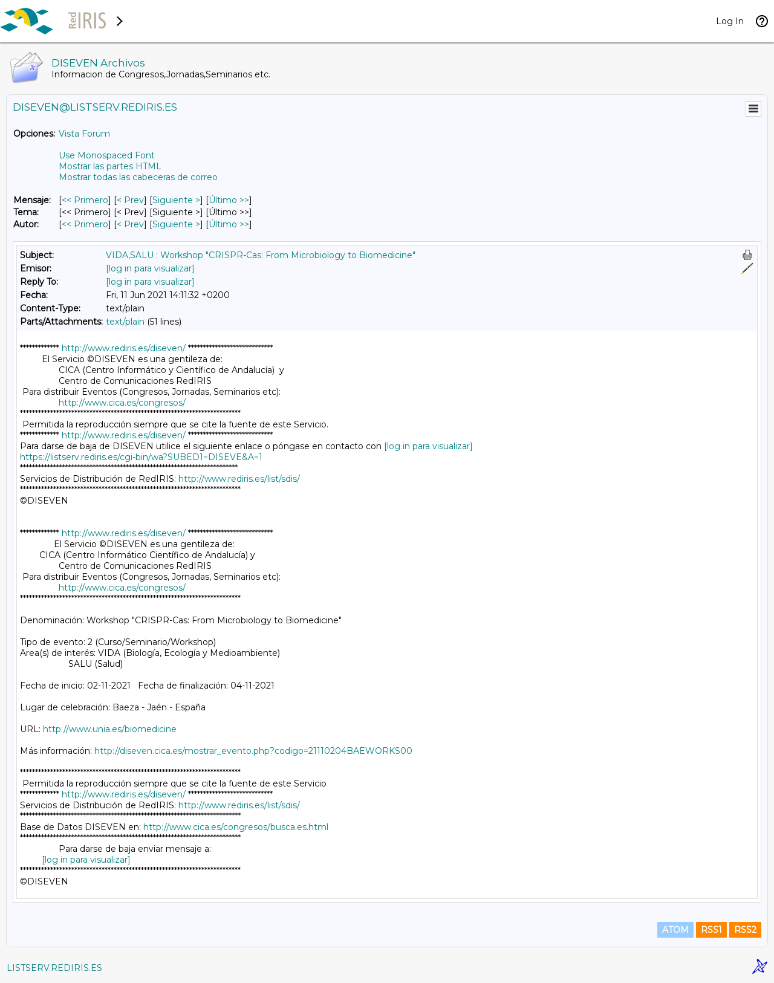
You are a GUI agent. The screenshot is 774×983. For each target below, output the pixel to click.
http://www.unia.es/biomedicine (110, 729)
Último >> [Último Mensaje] (229, 200)
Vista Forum (84, 133)
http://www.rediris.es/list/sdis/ (239, 478)
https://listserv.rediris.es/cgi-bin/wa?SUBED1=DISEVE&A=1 (141, 457)
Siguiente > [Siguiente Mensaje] (176, 200)
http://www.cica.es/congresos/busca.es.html (235, 827)
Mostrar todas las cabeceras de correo (138, 177)
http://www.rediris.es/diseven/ (124, 348)
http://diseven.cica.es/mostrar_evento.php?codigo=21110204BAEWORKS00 (253, 750)
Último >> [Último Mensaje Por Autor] (229, 224)
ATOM (675, 929)
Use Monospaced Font (107, 155)
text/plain (125, 321)
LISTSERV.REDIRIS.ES (54, 967)
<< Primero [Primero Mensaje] (85, 200)
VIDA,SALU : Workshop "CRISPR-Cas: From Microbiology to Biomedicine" (260, 255)
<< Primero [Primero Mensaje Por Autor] (85, 224)
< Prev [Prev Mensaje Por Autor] (130, 224)
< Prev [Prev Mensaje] (130, 200)
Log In (730, 21)
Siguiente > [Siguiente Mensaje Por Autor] (176, 224)
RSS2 (745, 929)
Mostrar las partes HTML (110, 166)
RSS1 (711, 929)
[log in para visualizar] (150, 268)
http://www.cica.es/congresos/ (122, 402)
